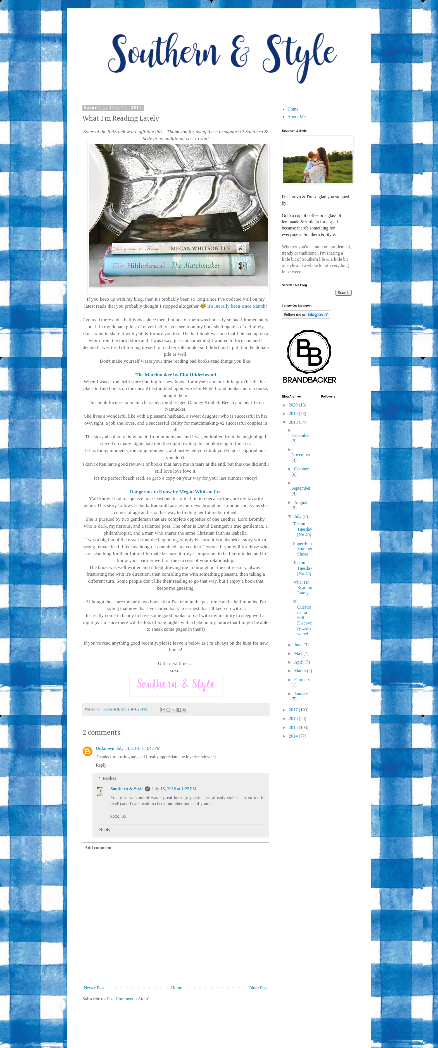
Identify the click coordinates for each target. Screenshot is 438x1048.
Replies (109, 778)
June (298, 644)
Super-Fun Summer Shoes (302, 548)
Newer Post (94, 987)
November (300, 454)
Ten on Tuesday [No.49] (302, 529)
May (298, 653)
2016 (294, 718)
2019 (294, 413)
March (300, 670)
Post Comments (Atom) (128, 998)
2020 (294, 405)
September (300, 488)
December (300, 435)
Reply (101, 765)
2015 (294, 727)
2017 (294, 709)
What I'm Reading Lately (302, 587)
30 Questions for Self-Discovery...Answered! (302, 617)
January (301, 693)
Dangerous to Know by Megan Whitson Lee (176, 491)
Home (176, 987)
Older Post (258, 987)
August (300, 502)
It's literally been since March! (237, 306)
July (298, 516)
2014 (294, 736)
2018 (294, 422)
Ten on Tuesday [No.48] (302, 568)
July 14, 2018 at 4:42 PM (138, 748)
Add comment (98, 847)
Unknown (105, 748)
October (301, 468)
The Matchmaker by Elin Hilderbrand (175, 374)
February (302, 679)
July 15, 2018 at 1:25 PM (174, 788)
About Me (296, 116)
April (299, 662)
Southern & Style (126, 788)
